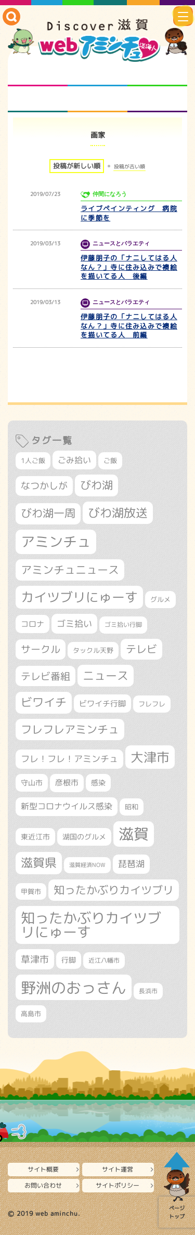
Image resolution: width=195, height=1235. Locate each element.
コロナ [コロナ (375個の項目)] (32, 624)
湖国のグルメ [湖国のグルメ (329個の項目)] (84, 837)
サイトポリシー (117, 1185)
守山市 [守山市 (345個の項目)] (32, 783)
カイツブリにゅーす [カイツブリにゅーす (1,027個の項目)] (79, 597)
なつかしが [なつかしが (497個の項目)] (44, 485)
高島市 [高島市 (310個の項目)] (31, 1013)
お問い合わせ (43, 1185)
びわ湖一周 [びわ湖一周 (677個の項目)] (48, 513)
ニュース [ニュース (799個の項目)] (105, 675)
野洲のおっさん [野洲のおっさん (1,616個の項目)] (73, 987)
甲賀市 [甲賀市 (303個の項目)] (31, 891)
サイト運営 (117, 1169)
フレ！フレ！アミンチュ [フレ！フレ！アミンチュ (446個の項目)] (69, 759)
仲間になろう (157, 73)
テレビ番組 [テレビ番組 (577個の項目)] (45, 676)
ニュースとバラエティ (157, 99)
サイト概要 (43, 1169)
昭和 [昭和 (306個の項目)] (131, 806)
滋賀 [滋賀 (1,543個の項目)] (134, 833)
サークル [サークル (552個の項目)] (40, 649)
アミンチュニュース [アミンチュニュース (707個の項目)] (70, 569)
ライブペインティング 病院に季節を (129, 213)
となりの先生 (97, 73)
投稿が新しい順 (76, 165)
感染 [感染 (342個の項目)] (98, 783)
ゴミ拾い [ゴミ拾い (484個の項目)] (74, 623)
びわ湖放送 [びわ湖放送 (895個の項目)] (118, 512)
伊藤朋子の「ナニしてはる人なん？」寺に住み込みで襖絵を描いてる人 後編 (129, 267)
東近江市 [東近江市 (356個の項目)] (35, 837)
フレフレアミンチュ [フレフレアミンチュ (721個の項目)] (70, 729)
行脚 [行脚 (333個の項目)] (68, 960)
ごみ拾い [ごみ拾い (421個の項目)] (74, 460)
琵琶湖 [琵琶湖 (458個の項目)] (131, 864)
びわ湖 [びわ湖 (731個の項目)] (96, 485)
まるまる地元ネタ (38, 99)
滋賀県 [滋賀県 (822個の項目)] (39, 863)
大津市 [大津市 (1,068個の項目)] (150, 757)
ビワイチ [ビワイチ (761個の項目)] (44, 702)
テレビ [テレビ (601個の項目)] (141, 649)
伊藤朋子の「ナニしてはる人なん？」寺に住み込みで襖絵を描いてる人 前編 (129, 326)
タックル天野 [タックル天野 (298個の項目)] (93, 650)
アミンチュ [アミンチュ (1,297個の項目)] (56, 541)
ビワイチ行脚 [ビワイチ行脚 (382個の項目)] (102, 703)
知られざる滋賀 (38, 73)
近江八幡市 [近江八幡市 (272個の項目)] (104, 960)
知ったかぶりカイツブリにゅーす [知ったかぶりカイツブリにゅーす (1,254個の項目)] (91, 925)
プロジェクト (97, 99)
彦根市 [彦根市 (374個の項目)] (67, 782)
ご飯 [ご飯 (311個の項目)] (110, 460)
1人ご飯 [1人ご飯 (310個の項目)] (33, 460)
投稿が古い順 (129, 166)
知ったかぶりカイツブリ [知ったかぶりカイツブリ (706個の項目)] (114, 890)
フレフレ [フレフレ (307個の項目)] (151, 703)
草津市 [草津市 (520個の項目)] (35, 959)
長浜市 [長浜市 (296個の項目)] (148, 991)
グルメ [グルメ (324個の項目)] (160, 599)
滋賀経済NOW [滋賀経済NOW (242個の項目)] (87, 865)
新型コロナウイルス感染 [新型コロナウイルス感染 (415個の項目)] (66, 806)
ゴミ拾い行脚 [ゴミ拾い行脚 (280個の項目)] (123, 624)
